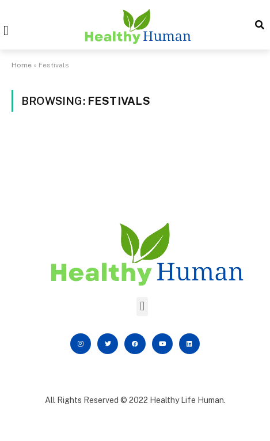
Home (22, 65)
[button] (6, 30)
